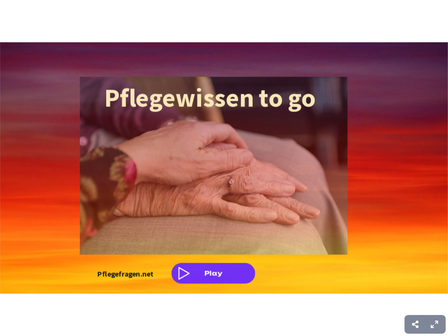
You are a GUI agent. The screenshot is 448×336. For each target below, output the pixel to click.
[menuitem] (434, 324)
